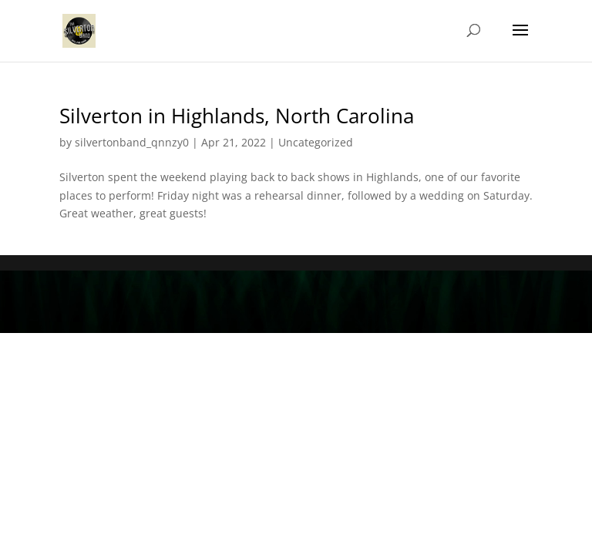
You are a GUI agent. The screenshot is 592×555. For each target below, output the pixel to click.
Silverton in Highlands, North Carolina (236, 116)
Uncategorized (315, 142)
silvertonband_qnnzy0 (132, 142)
